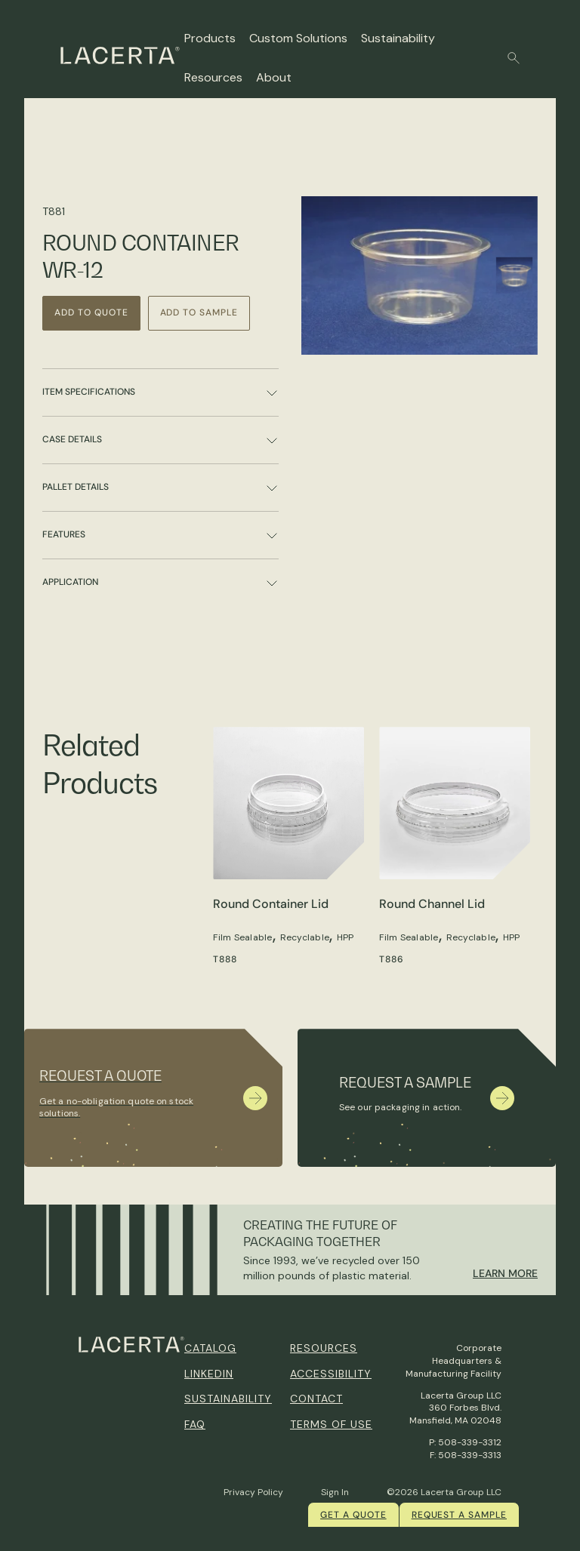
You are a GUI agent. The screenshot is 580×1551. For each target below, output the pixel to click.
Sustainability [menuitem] (228, 1398)
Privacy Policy (253, 1492)
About (274, 77)
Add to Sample (199, 312)
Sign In (335, 1492)
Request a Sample (459, 1515)
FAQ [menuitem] (194, 1424)
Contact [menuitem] (316, 1398)
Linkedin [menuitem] (208, 1373)
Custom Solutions (298, 38)
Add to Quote (91, 312)
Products (210, 38)
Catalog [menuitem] (210, 1348)
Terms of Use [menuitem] (331, 1424)
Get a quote (353, 1515)
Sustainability (398, 38)
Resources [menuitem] (323, 1348)
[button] (514, 58)
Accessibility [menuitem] (331, 1373)
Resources (213, 77)
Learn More (505, 1273)
